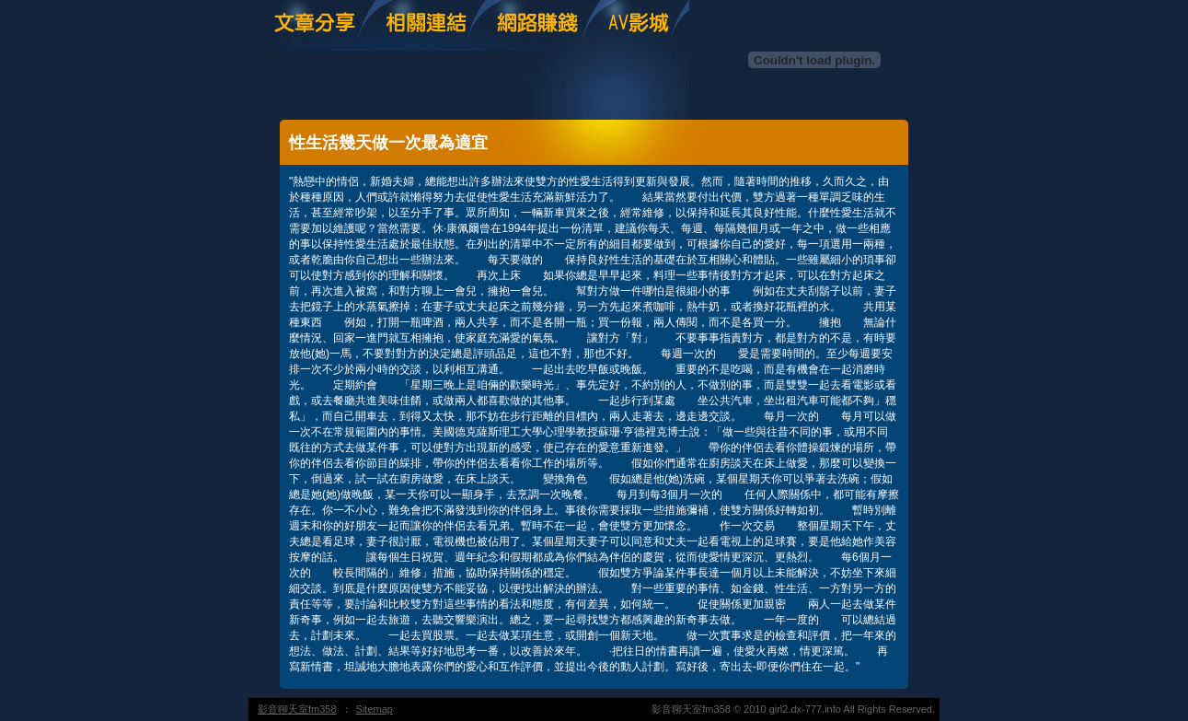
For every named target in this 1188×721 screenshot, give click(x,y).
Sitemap (374, 709)
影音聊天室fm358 (297, 709)
